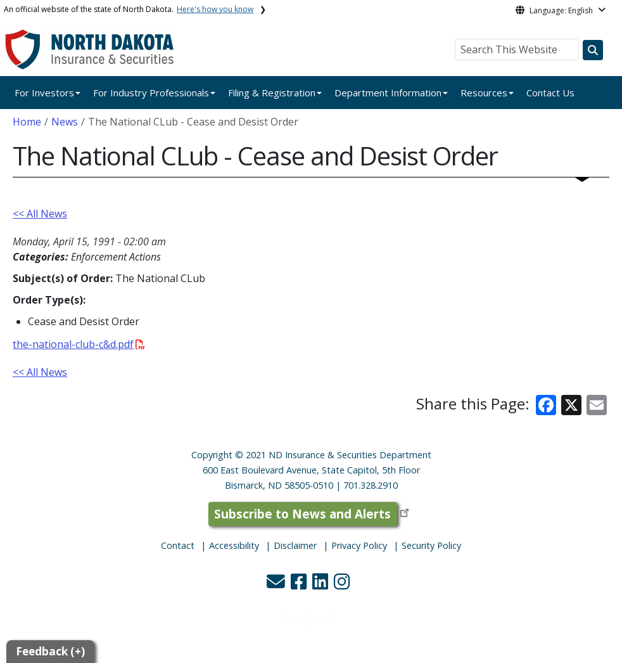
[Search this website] (593, 50)
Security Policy (431, 545)
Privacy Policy (359, 545)
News (64, 122)
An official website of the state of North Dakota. (128, 9)
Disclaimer (295, 545)
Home (27, 122)
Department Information (387, 92)
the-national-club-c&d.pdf (79, 344)
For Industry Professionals (151, 92)
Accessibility (234, 545)
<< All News (40, 214)
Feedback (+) (50, 651)
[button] (277, 585)
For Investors (44, 92)
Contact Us (550, 92)
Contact (177, 545)
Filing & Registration (271, 92)
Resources (483, 92)
